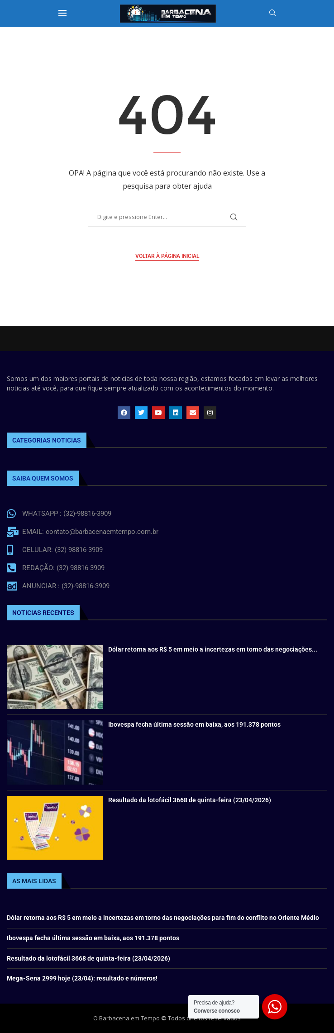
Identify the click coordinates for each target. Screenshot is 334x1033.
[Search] (272, 14)
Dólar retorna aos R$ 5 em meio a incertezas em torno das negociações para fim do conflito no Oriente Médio (163, 917)
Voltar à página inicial (167, 256)
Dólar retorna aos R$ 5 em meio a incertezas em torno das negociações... (212, 649)
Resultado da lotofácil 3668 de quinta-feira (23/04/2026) (189, 800)
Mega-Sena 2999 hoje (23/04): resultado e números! (82, 978)
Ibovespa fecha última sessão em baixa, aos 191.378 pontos (194, 724)
